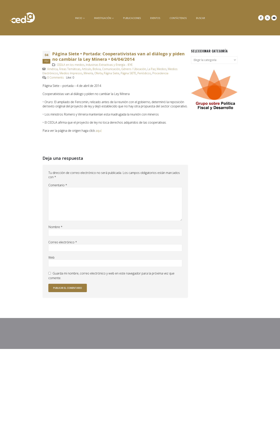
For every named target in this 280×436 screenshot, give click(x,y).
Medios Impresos (71, 73)
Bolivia (97, 69)
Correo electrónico (62, 242)
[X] (267, 18)
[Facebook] (261, 18)
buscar (200, 18)
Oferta (98, 73)
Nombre (55, 227)
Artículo (86, 69)
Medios (161, 69)
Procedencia (160, 73)
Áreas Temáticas (69, 69)
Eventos (155, 18)
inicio (78, 18)
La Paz (151, 69)
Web (51, 257)
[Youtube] (274, 18)
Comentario (57, 185)
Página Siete (111, 73)
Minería (88, 73)
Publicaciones (132, 18)
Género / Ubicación (133, 69)
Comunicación (111, 69)
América (52, 69)
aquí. (99, 130)
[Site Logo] (22, 17)
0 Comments (55, 77)
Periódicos (144, 73)
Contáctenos (178, 18)
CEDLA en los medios (71, 65)
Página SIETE (128, 73)
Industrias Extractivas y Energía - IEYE (109, 65)
